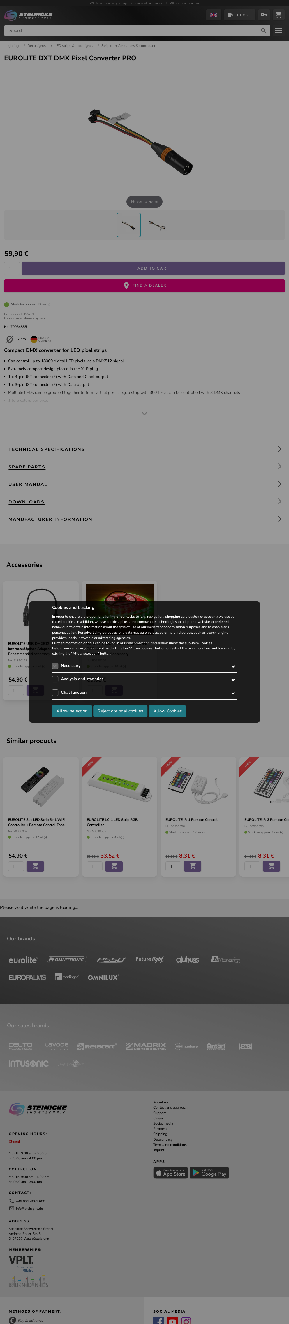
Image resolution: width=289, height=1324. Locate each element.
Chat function (74, 692)
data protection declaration (147, 643)
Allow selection (72, 711)
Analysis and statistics (82, 679)
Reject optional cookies (120, 711)
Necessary (70, 665)
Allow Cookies (167, 711)
